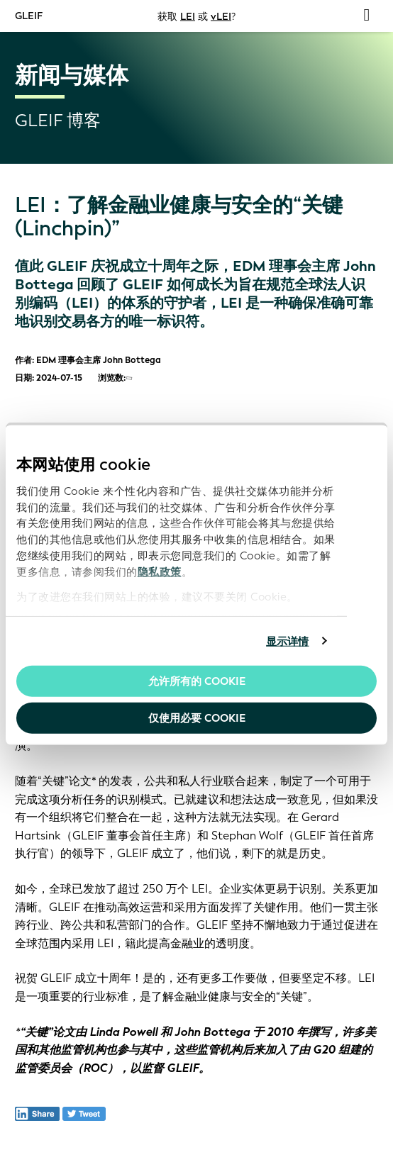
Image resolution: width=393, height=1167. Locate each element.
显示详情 (287, 641)
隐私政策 (160, 572)
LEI (187, 16)
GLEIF (29, 15)
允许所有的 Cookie (196, 681)
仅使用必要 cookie (196, 717)
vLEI (221, 16)
